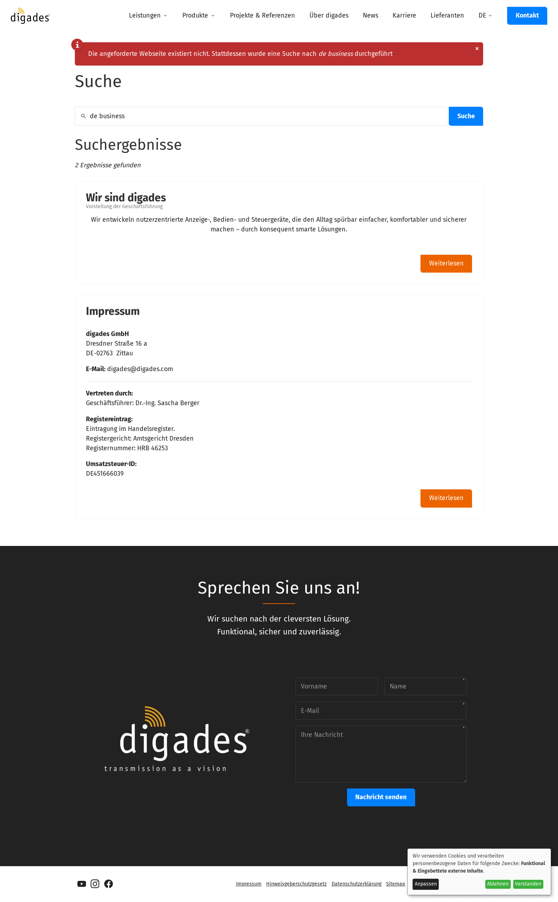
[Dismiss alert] (477, 48)
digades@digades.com (140, 369)
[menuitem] (148, 16)
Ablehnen (498, 884)
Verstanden (528, 884)
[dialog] (479, 872)
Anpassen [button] (426, 884)
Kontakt (527, 15)
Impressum (113, 311)
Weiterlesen (446, 263)
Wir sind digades (126, 197)
